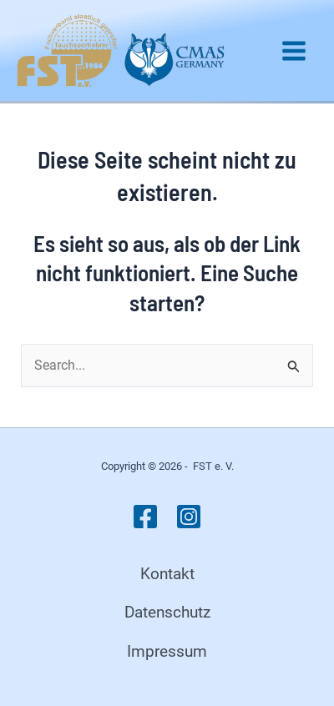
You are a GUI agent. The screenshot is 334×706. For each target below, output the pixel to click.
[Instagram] (188, 516)
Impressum (167, 651)
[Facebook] (145, 516)
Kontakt (167, 573)
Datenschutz (167, 612)
